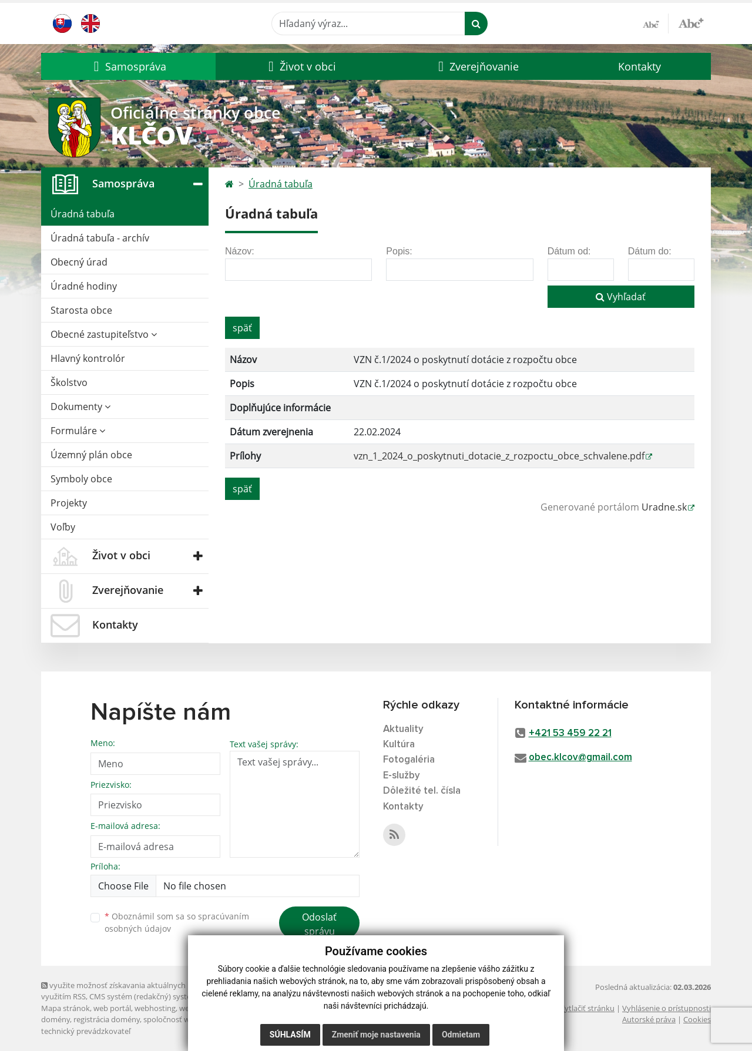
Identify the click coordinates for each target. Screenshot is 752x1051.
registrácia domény (106, 1019)
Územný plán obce (91, 454)
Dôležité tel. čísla (422, 791)
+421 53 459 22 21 (570, 733)
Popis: (399, 251)
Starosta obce (81, 310)
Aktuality (403, 729)
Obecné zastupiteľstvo (104, 334)
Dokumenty (80, 406)
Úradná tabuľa (83, 213)
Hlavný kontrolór (88, 358)
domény (55, 1019)
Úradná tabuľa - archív (100, 237)
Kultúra (399, 745)
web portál (112, 1008)
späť (242, 327)
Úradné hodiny (84, 286)
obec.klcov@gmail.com (580, 758)
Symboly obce (81, 478)
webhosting (155, 1008)
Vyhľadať (621, 296)
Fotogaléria (409, 760)
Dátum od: (569, 251)
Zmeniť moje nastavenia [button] (376, 1034)
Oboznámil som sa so (177, 922)
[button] (128, 66)
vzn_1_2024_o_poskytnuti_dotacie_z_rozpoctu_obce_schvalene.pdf (499, 455)
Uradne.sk (664, 507)
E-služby (401, 776)
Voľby (63, 527)
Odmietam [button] (461, 1034)
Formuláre (78, 430)
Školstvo (69, 382)
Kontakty (639, 66)
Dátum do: (650, 251)
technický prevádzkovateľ (85, 1031)
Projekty (69, 502)
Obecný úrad (79, 262)
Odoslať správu (319, 924)
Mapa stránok (65, 1008)
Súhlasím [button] (290, 1034)
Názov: (239, 251)
